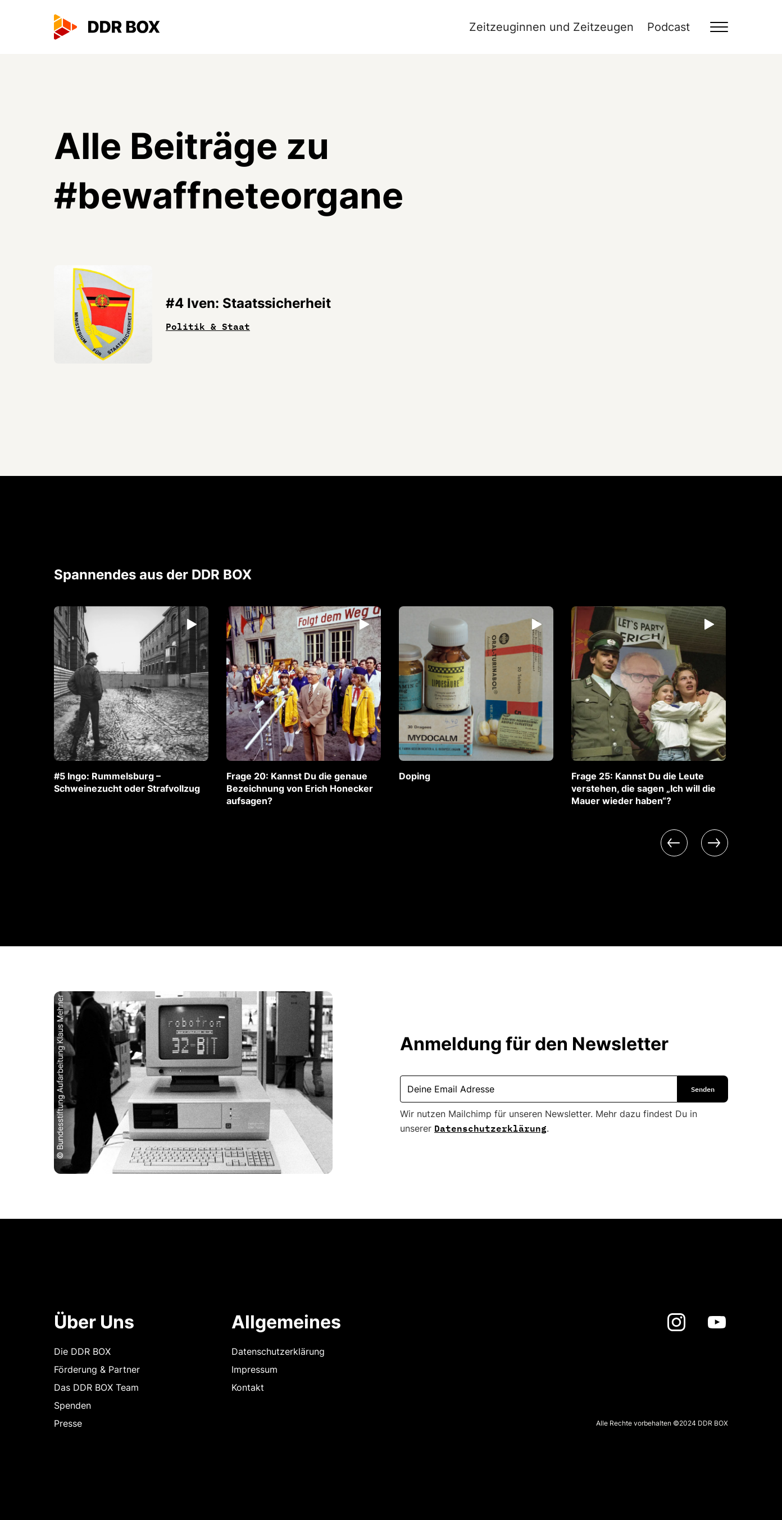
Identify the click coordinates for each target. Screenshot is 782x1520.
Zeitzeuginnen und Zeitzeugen (551, 27)
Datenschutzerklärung (490, 1127)
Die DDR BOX (82, 1351)
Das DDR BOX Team (96, 1387)
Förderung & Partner (97, 1369)
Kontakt (247, 1387)
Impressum (254, 1369)
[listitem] (131, 700)
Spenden (72, 1405)
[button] (712, 27)
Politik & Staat (208, 325)
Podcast (668, 27)
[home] (107, 26)
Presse (68, 1423)
